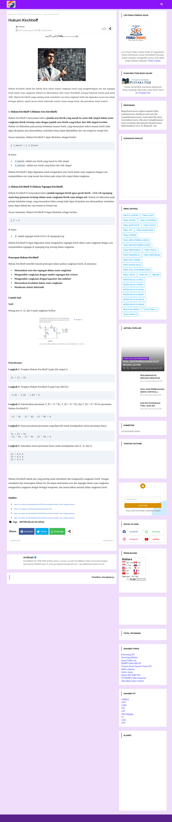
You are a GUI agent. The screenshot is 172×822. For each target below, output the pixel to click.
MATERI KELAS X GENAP (133, 285)
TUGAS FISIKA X (150, 309)
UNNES (125, 699)
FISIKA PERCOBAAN (152, 255)
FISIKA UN (143, 275)
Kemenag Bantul (129, 657)
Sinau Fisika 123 (128, 660)
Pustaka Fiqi (144, 93)
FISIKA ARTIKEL (129, 220)
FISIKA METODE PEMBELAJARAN (136, 245)
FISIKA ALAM (147, 215)
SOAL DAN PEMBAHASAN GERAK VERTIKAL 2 (152, 390)
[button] (162, 4)
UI (122, 717)
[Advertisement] (61, 625)
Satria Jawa (127, 672)
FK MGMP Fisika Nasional (133, 678)
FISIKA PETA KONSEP (131, 260)
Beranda (12, 14)
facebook (134, 532)
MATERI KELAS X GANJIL (133, 280)
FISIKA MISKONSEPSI (131, 250)
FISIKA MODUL (150, 250)
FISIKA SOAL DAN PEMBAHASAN (136, 270)
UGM (123, 705)
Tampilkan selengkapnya (103, 577)
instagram (134, 539)
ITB (122, 708)
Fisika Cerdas (154, 61)
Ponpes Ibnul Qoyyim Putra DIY (136, 666)
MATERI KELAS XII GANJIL (29, 14)
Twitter (43, 531)
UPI (123, 711)
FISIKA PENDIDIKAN (131, 255)
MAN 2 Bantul (128, 669)
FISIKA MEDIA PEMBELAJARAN (136, 240)
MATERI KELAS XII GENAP (133, 304)
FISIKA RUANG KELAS (132, 265)
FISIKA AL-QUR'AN (130, 215)
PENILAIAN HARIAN (131, 309)
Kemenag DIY (128, 654)
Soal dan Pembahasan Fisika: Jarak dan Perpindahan (150, 406)
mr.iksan (28, 557)
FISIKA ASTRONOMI (148, 220)
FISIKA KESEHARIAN (144, 230)
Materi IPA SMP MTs (131, 675)
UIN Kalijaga (127, 714)
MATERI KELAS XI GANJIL (133, 290)
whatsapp (156, 532)
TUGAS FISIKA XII (130, 314)
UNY (123, 702)
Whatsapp (59, 531)
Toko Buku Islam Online (132, 681)
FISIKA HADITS (149, 225)
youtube (156, 539)
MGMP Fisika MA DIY (131, 663)
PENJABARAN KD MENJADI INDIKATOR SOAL (150, 378)
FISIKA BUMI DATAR (131, 225)
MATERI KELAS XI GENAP (133, 295)
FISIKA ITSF (127, 230)
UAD (123, 720)
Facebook (28, 531)
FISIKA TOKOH (129, 275)
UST (123, 723)
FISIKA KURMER (129, 235)
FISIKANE (155, 275)
